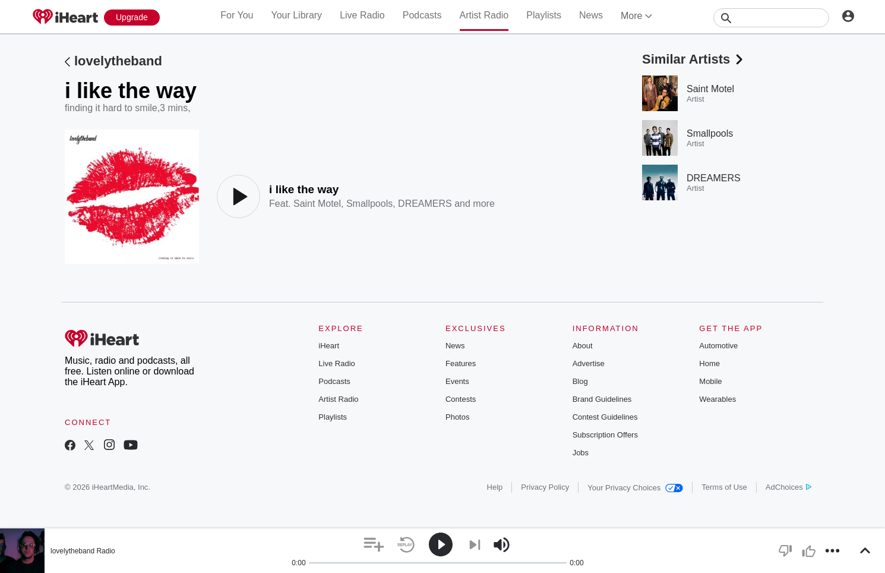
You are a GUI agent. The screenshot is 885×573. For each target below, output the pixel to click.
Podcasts (422, 15)
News (591, 15)
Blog (580, 381)
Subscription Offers (605, 434)
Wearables (717, 399)
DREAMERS (425, 204)
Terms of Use (724, 487)
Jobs (581, 452)
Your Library (296, 15)
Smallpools (369, 204)
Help (495, 487)
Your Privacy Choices (635, 487)
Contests (460, 399)
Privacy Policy (545, 487)
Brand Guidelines (602, 399)
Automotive (718, 345)
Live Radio (362, 15)
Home (709, 363)
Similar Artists (693, 59)
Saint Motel (317, 204)
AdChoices (788, 487)
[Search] (771, 17)
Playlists (543, 15)
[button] (374, 544)
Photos (457, 417)
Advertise (589, 363)
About (583, 345)
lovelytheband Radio (82, 551)
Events (457, 381)
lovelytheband (118, 60)
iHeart (328, 345)
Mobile (710, 381)
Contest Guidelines (605, 417)
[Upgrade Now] (132, 18)
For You (236, 15)
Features (460, 363)
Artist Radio (484, 15)
